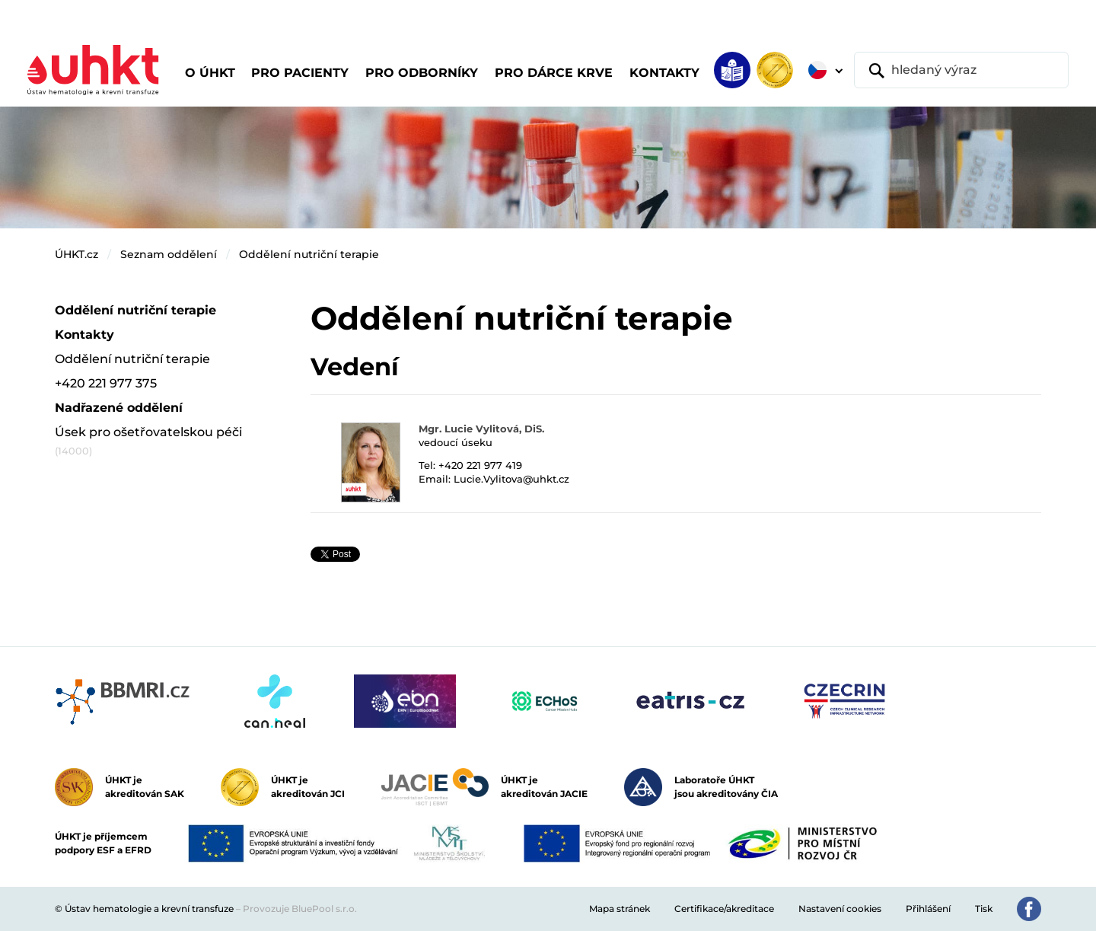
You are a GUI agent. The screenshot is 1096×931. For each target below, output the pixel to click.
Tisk (983, 908)
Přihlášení (928, 908)
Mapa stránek (619, 908)
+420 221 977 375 (106, 383)
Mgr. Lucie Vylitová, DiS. (481, 428)
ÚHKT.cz (76, 254)
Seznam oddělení (168, 254)
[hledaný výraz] (961, 70)
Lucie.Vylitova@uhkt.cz (511, 479)
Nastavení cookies (839, 908)
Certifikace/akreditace (724, 908)
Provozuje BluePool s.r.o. (300, 908)
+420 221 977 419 (480, 465)
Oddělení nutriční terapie (309, 254)
